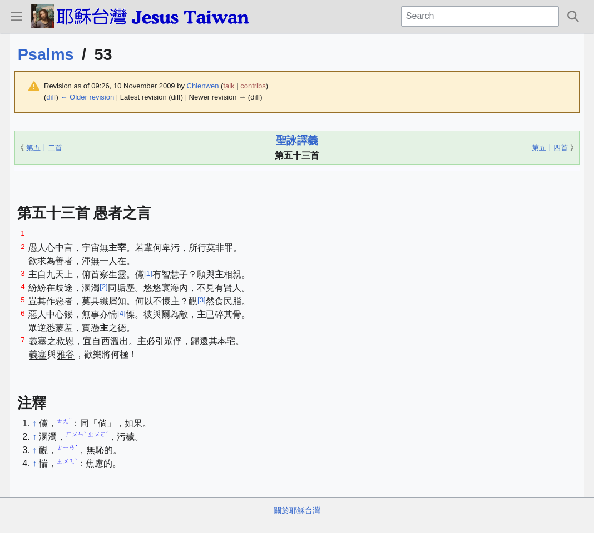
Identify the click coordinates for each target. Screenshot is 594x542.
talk (228, 86)
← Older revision (87, 97)
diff (51, 97)
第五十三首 (297, 155)
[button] (16, 16)
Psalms (46, 54)
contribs (253, 86)
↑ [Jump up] (34, 423)
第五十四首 (550, 147)
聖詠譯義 (297, 140)
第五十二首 (44, 147)
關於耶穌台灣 (297, 510)
